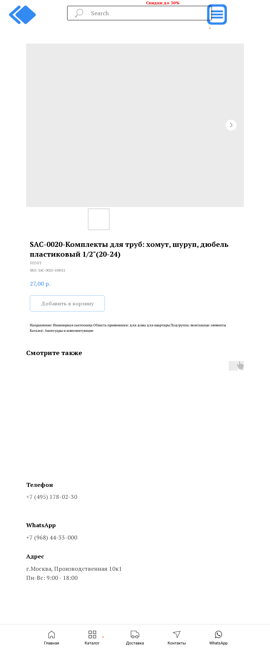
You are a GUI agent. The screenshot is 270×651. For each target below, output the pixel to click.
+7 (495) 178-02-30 (51, 497)
